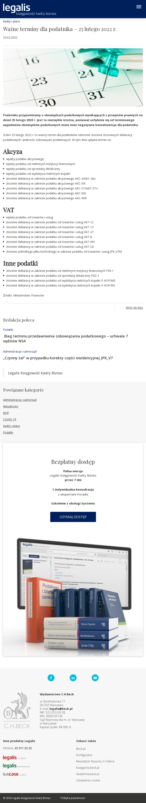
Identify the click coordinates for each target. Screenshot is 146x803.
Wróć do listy (134, 308)
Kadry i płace (11, 21)
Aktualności (10, 406)
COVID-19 (9, 419)
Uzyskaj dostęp (73, 517)
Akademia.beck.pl (87, 774)
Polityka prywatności (73, 798)
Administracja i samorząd (20, 351)
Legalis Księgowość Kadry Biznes (35, 373)
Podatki (8, 330)
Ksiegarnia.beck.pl (87, 768)
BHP (6, 413)
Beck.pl (81, 749)
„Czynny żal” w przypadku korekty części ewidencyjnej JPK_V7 (58, 357)
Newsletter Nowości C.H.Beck (95, 761)
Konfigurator (84, 755)
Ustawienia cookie (88, 780)
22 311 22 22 (23, 748)
